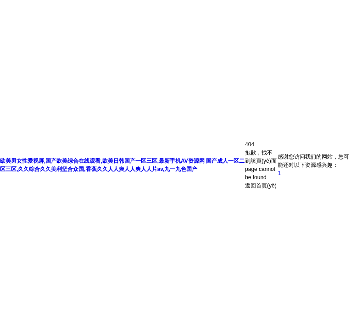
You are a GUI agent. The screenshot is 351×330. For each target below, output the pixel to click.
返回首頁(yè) (261, 185)
